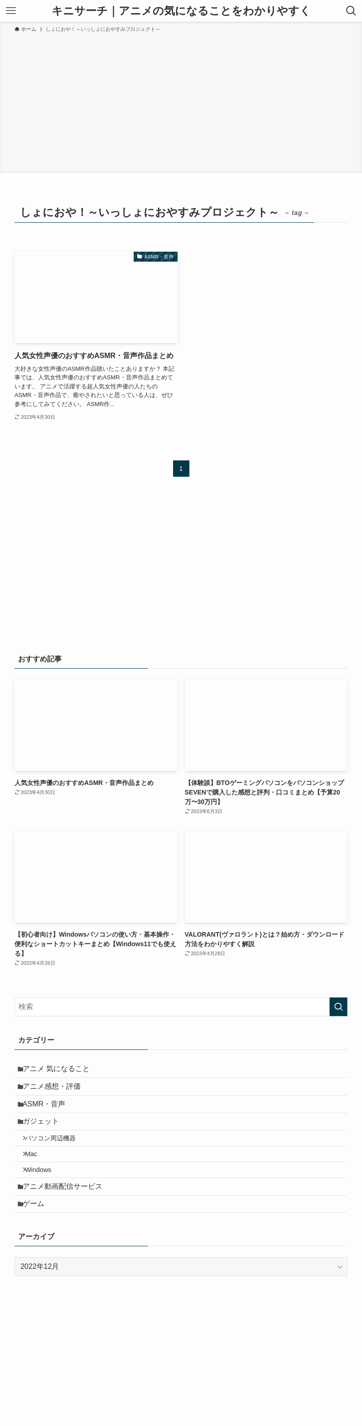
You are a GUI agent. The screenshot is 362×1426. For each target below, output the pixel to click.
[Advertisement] (181, 101)
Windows (44, 1194)
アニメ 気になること (60, 1071)
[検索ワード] (181, 1006)
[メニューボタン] (11, 11)
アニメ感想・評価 (56, 1092)
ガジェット (45, 1135)
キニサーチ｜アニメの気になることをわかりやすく (181, 10)
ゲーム (38, 1236)
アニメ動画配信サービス (67, 1214)
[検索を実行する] (338, 1006)
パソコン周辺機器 (56, 1155)
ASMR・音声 (48, 1113)
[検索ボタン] (351, 11)
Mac (37, 1175)
